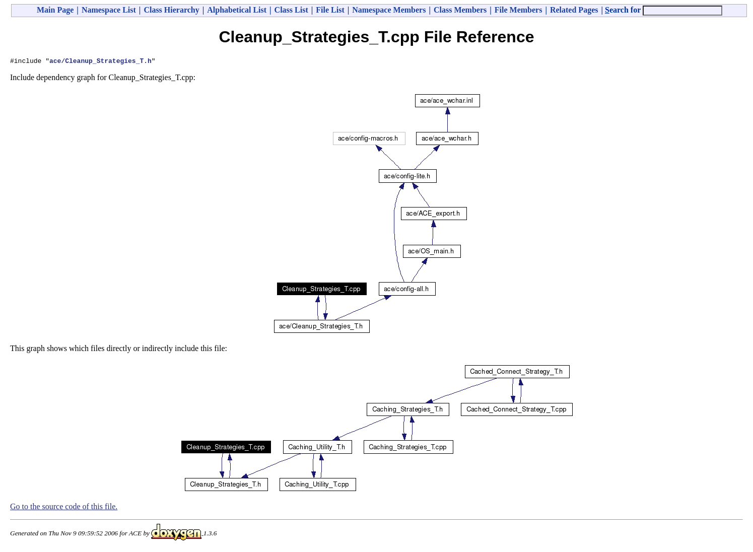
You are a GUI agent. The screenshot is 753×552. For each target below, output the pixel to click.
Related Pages (574, 10)
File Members (518, 10)
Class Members (460, 10)
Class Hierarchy (171, 10)
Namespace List (109, 10)
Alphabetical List (236, 10)
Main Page (55, 10)
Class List (291, 10)
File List (330, 10)
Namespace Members (389, 10)
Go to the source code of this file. (63, 508)
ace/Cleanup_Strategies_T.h (100, 61)
